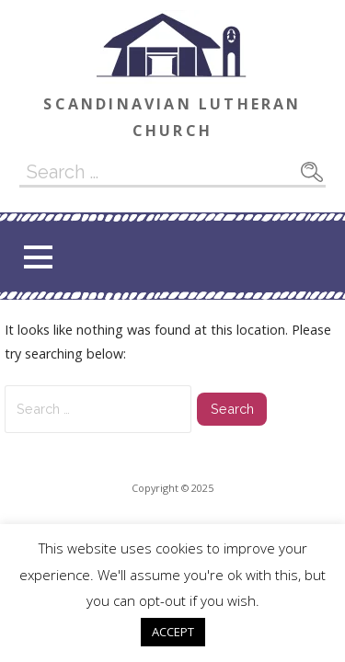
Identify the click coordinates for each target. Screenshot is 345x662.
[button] (37, 257)
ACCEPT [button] (173, 631)
